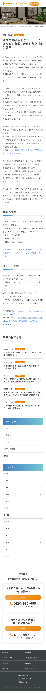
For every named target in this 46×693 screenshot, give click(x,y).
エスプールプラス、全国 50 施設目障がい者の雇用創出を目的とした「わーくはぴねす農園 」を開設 (22, 253)
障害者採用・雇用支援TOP (9, 26)
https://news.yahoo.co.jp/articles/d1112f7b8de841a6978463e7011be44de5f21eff (23, 321)
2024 (22, 488)
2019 (22, 522)
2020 (22, 515)
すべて (22, 428)
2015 (22, 549)
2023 (22, 494)
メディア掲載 (22, 449)
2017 (22, 536)
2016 (22, 542)
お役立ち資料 (34, 3)
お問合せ (24, 3)
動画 (22, 456)
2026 (22, 474)
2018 (22, 529)
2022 (22, 501)
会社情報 (5, 654)
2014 (22, 556)
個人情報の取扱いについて (23, 680)
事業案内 (28, 654)
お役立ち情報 (29, 670)
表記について (23, 684)
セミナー (22, 442)
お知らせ (22, 26)
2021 (22, 508)
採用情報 (28, 665)
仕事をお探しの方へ (32, 659)
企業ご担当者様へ (8, 659)
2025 (22, 481)
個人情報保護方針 (23, 677)
